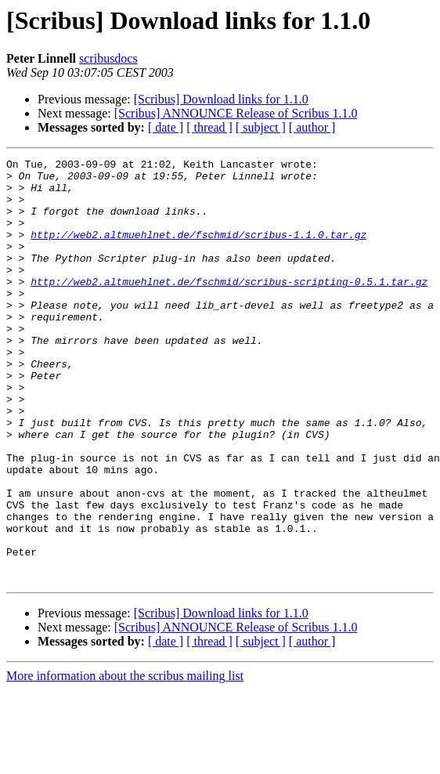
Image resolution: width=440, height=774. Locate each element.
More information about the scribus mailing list (124, 760)
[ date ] (165, 127)
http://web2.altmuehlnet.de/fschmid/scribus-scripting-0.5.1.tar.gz (229, 307)
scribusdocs (108, 58)
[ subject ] (261, 127)
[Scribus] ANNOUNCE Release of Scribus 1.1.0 (236, 113)
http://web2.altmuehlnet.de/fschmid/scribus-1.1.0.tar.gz (198, 251)
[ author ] (312, 127)
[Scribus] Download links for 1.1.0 (221, 99)
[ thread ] (209, 127)
